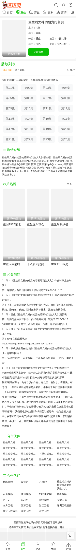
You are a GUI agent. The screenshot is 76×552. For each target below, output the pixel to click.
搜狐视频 (62, 494)
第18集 (28, 129)
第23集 (47, 139)
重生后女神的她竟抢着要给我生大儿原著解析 (29, 459)
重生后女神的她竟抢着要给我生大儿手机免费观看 (47, 459)
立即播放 (38, 52)
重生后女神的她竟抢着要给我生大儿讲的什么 (65, 442)
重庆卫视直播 (10, 511)
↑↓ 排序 (71, 70)
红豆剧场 (19, 70)
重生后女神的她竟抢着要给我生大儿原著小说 (29, 442)
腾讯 (13, 324)
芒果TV (43, 481)
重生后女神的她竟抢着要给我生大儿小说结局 (29, 453)
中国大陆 (61, 38)
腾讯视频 (26, 494)
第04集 (65, 87)
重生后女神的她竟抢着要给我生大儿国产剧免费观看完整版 (65, 453)
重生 (21, 12)
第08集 (65, 98)
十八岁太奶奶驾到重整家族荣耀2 (38, 264)
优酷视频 (8, 481)
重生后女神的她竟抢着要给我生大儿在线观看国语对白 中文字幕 (65, 465)
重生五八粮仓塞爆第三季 (38, 224)
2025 (38, 44)
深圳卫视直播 (64, 505)
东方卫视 (8, 505)
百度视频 (28, 358)
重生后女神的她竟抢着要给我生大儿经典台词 (65, 459)
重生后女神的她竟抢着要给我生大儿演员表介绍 (65, 448)
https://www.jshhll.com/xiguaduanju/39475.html (27, 343)
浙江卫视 (44, 505)
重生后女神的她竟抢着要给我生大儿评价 (11, 442)
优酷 (45, 324)
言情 (61, 12)
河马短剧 (7, 70)
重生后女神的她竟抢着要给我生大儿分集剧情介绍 (47, 465)
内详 (38, 27)
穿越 (34, 12)
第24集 (65, 139)
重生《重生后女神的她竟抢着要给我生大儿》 (35, 314)
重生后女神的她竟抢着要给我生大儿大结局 (47, 442)
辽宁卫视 (44, 511)
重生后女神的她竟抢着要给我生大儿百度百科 (29, 448)
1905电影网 (45, 494)
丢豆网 (5, 382)
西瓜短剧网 (59, 171)
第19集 (47, 129)
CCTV (24, 499)
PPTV (61, 358)
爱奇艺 (22, 324)
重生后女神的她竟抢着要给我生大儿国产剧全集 (11, 448)
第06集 (28, 98)
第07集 (47, 98)
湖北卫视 (26, 511)
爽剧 (48, 12)
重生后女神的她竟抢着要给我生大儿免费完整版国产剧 (29, 465)
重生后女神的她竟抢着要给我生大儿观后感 (11, 465)
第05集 (10, 98)
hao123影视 (13, 358)
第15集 (47, 118)
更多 (69, 184)
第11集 (47, 108)
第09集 (10, 108)
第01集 (10, 87)
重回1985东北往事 (14, 224)
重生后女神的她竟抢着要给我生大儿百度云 (47, 448)
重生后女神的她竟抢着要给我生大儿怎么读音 (11, 453)
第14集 (28, 118)
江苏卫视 (26, 505)
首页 (7, 12)
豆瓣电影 (7, 397)
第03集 (47, 87)
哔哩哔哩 (44, 499)
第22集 (28, 139)
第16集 (65, 118)
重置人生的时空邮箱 (14, 264)
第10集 (28, 108)
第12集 (65, 108)
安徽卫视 (62, 499)
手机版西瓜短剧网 (45, 358)
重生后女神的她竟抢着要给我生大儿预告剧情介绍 (11, 459)
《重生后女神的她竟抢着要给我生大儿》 (33, 280)
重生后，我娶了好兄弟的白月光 (62, 264)
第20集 (65, 129)
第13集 (10, 118)
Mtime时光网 (9, 372)
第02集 (28, 87)
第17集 (10, 129)
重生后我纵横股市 (62, 224)
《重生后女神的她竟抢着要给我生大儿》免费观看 (47, 453)
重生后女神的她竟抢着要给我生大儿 (64, 485)
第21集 (10, 139)
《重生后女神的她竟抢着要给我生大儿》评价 (35, 367)
